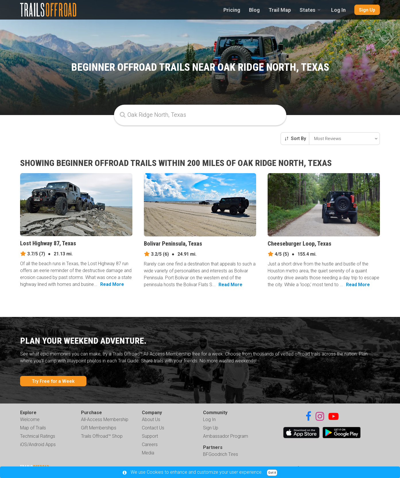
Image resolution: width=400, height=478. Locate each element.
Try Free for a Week (53, 381)
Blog (254, 10)
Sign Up (367, 10)
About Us (151, 419)
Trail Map (279, 10)
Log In (338, 10)
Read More (112, 284)
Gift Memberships (98, 428)
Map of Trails (33, 428)
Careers (150, 444)
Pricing (231, 10)
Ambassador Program (225, 436)
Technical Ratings (37, 436)
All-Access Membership (104, 419)
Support (150, 436)
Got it (272, 473)
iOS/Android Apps (38, 444)
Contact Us (153, 428)
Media (148, 453)
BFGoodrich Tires (220, 454)
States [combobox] (307, 10)
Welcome (30, 419)
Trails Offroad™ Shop (102, 436)
